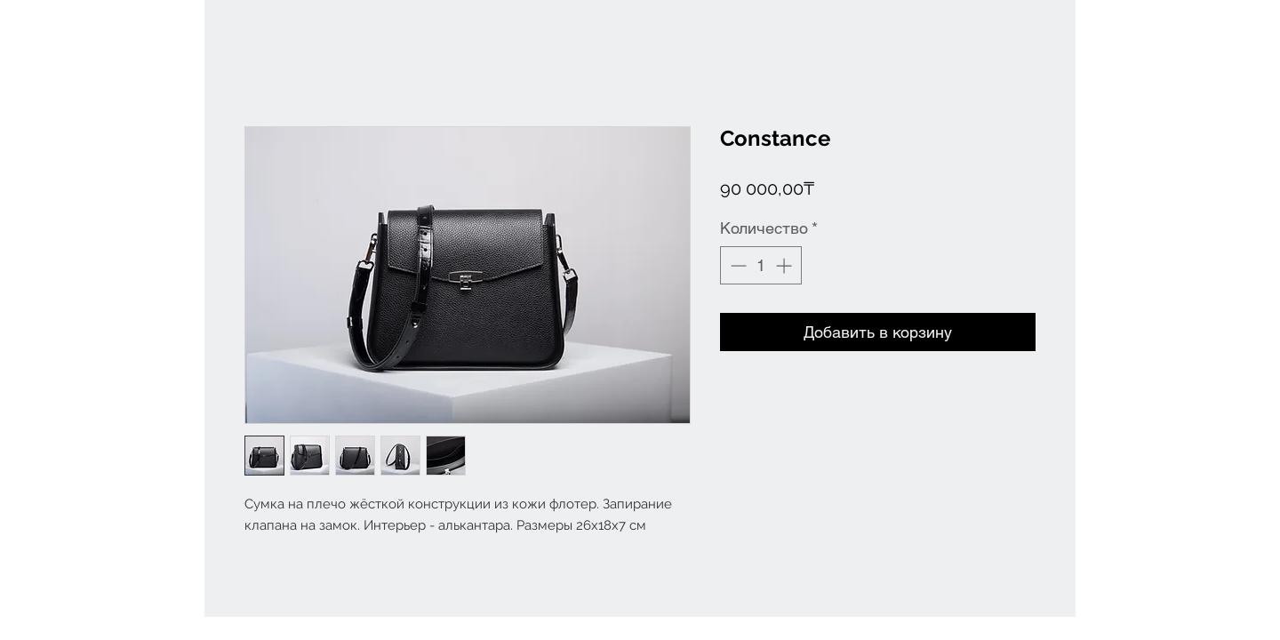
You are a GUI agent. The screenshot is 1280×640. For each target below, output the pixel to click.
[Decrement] (736, 265)
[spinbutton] (761, 265)
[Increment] (785, 265)
